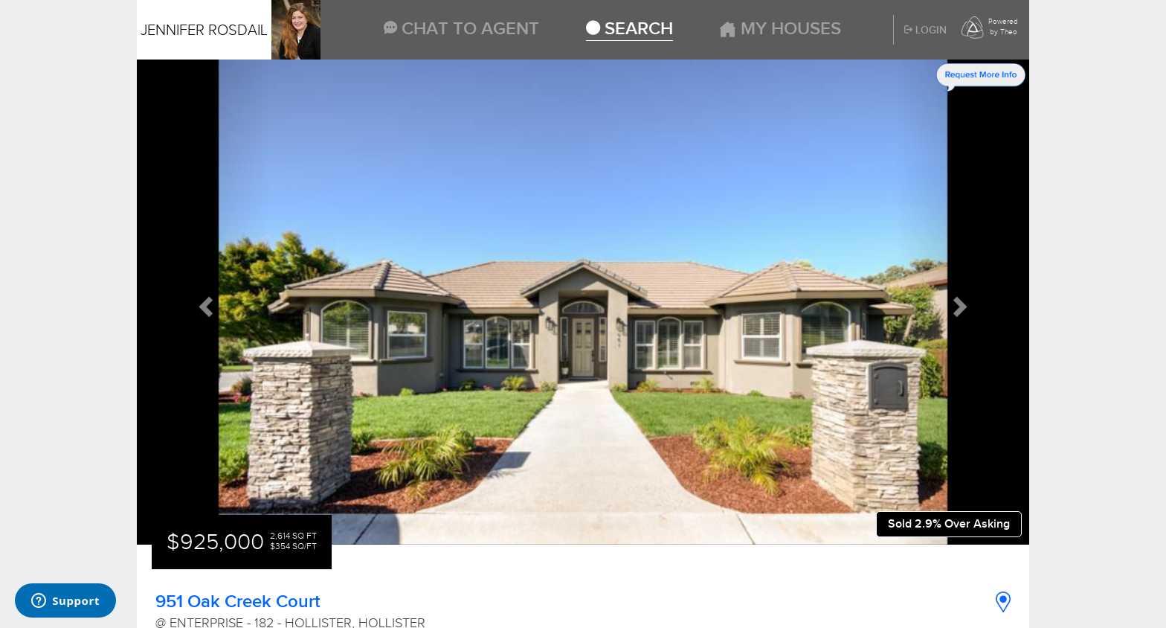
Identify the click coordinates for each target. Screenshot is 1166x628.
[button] (204, 302)
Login (925, 30)
